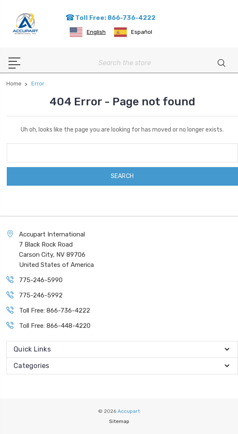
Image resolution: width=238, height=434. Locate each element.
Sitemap (119, 421)
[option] (133, 32)
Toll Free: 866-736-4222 (111, 18)
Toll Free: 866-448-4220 (54, 326)
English (88, 32)
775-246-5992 (41, 295)
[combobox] (88, 32)
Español (133, 32)
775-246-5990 (41, 280)
